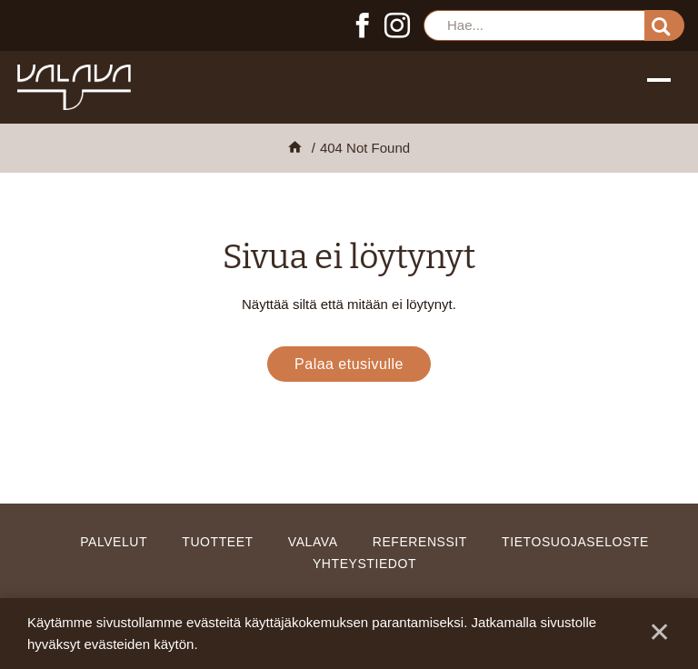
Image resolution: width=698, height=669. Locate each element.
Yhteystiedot (364, 563)
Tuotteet (217, 541)
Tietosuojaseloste (575, 541)
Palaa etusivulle (349, 364)
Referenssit (420, 541)
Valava (313, 541)
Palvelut (113, 541)
